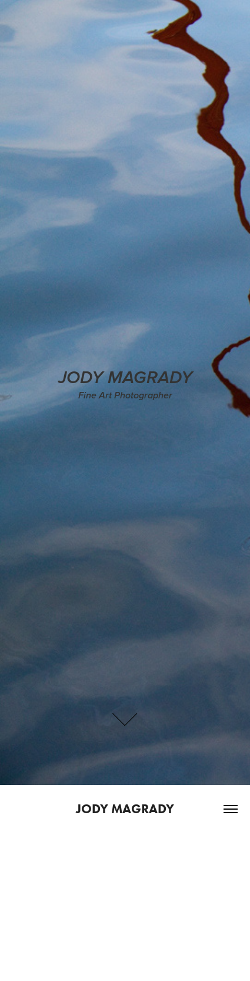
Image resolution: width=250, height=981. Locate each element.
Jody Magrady (125, 809)
